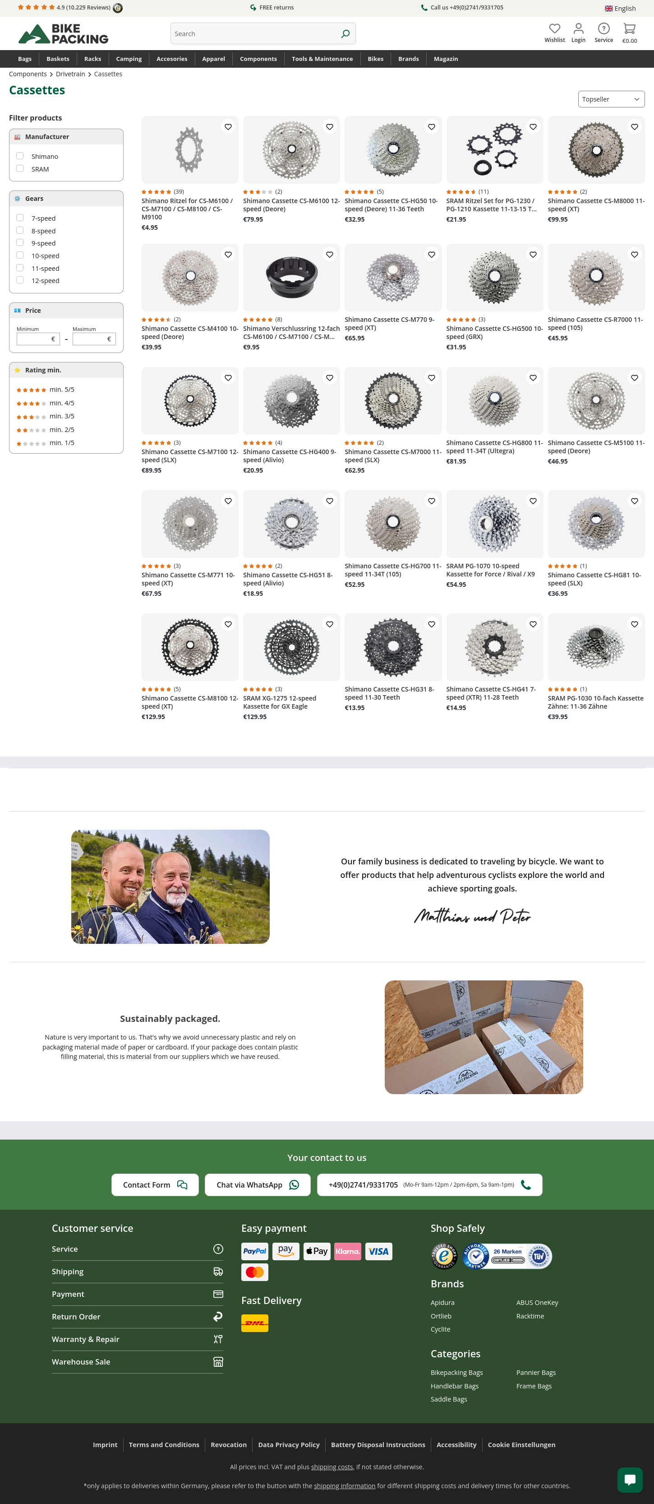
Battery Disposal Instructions (378, 1444)
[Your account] (578, 31)
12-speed (46, 280)
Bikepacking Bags (457, 1372)
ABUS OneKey (537, 1302)
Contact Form (155, 1185)
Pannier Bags (536, 1372)
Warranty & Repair (137, 1339)
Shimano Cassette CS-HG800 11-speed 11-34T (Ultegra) (495, 447)
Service (137, 1249)
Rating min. (43, 370)
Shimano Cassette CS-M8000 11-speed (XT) (596, 205)
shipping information (345, 1485)
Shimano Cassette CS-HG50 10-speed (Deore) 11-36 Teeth (391, 205)
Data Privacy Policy (289, 1444)
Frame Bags (534, 1386)
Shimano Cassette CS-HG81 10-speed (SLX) (594, 579)
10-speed (46, 255)
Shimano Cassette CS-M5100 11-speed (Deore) (596, 447)
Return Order (137, 1316)
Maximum (94, 335)
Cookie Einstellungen (522, 1444)
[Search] (345, 33)
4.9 (70, 8)
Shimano (45, 156)
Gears (34, 198)
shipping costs (332, 1466)
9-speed (44, 243)
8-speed (44, 231)
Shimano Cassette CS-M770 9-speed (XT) (389, 324)
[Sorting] (611, 99)
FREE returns (272, 7)
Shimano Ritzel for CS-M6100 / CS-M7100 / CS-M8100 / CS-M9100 (187, 209)
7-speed (44, 218)
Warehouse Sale (137, 1361)
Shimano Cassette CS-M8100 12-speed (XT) (190, 702)
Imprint (105, 1444)
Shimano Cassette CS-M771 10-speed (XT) (188, 579)
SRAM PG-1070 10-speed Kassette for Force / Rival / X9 (491, 570)
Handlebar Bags (455, 1386)
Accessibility (457, 1444)
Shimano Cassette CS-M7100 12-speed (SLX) (190, 456)
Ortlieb (441, 1316)
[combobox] (252, 33)
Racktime (530, 1316)
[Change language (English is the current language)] (620, 8)
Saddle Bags (449, 1399)
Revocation (229, 1444)
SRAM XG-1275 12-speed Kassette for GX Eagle (279, 702)
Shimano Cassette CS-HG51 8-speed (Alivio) (287, 579)
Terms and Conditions (164, 1444)
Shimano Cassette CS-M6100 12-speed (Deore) (291, 205)
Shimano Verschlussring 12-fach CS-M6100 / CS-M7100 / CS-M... (291, 333)
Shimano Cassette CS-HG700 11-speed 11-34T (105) (393, 570)
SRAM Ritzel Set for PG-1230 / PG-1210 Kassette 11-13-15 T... (492, 205)
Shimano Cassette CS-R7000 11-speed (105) (595, 324)
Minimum (38, 335)
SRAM (40, 169)
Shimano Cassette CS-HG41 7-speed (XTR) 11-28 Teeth (491, 693)
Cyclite (441, 1329)
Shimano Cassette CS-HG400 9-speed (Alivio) (289, 456)
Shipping (137, 1271)
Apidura (443, 1302)
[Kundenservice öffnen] (630, 1480)
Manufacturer (47, 136)
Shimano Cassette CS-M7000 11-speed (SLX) (393, 456)
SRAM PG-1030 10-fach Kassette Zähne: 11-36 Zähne (596, 702)
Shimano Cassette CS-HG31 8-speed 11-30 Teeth (389, 693)
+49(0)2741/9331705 (430, 1185)
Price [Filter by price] (33, 310)
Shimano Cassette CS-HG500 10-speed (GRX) (495, 333)
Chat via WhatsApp (257, 1185)
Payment (137, 1294)
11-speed (46, 268)
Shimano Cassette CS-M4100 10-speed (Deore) (190, 333)
